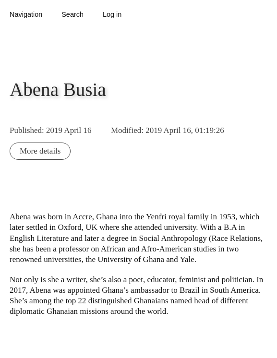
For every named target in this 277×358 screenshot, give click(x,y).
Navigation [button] (26, 14)
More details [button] (40, 150)
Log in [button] (112, 14)
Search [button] (72, 14)
